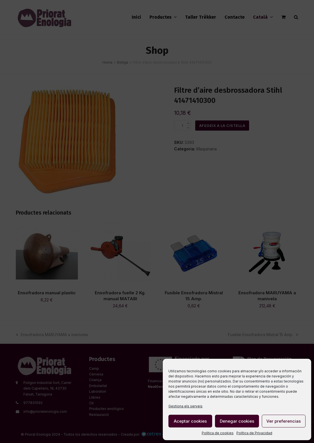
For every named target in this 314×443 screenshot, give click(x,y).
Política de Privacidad (254, 433)
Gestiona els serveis (185, 406)
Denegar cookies (237, 421)
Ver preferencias (283, 421)
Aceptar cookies (190, 421)
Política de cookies (218, 433)
